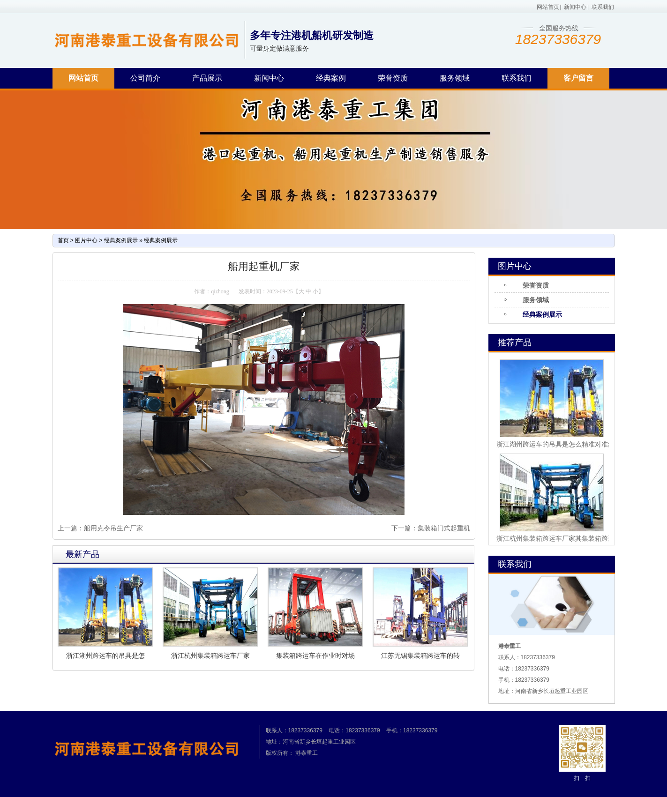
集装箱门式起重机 (444, 528)
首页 (63, 240)
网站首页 (548, 7)
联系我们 (603, 7)
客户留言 (578, 78)
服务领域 (455, 78)
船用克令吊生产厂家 (113, 528)
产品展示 (207, 78)
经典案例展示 (121, 240)
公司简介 (145, 78)
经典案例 (331, 78)
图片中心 (86, 240)
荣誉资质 (393, 78)
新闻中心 (575, 7)
